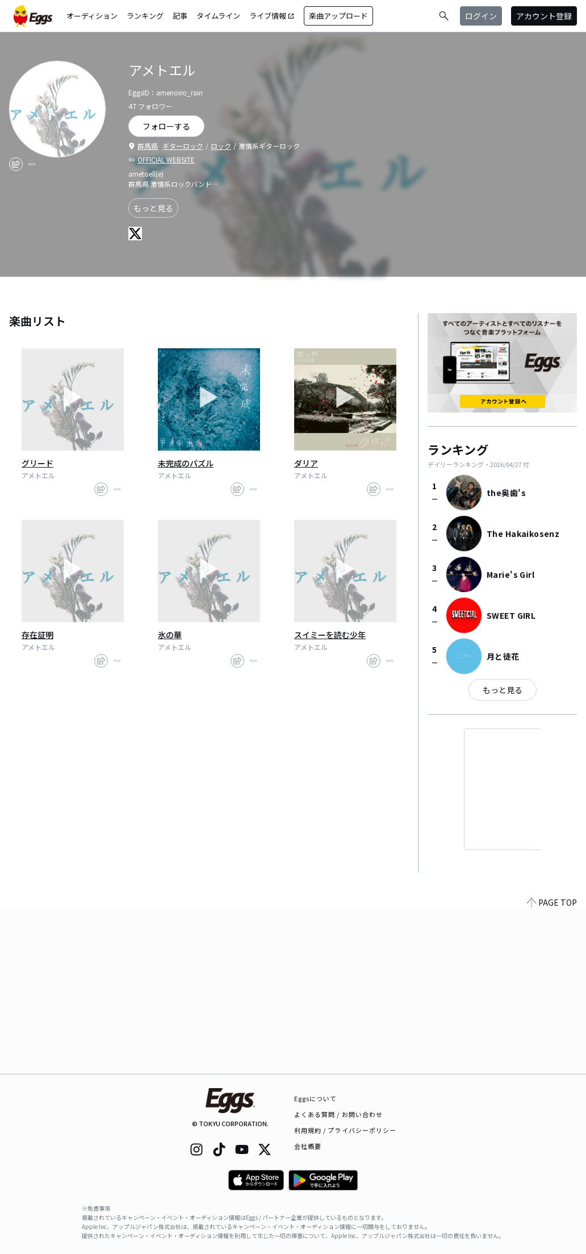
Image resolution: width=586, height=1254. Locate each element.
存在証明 (37, 634)
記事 (180, 15)
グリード (37, 463)
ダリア (306, 463)
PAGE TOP (552, 1067)
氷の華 (170, 634)
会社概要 (307, 1146)
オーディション (92, 15)
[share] (16, 164)
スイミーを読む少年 (330, 634)
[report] (32, 164)
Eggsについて (315, 1098)
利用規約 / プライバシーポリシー (345, 1130)
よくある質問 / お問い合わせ (338, 1114)
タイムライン (218, 15)
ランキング (145, 15)
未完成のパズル (186, 463)
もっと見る (153, 208)
